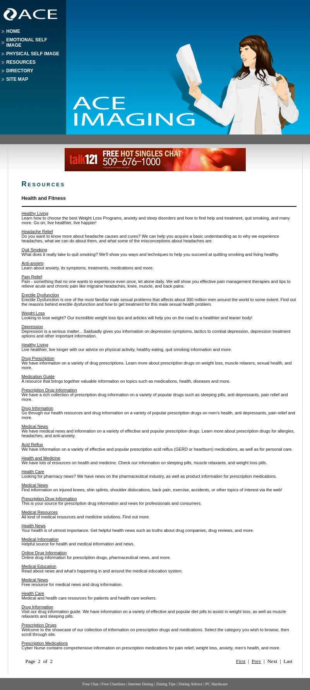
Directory (19, 70)
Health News (34, 525)
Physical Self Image (32, 53)
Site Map (17, 79)
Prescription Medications (45, 643)
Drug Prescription (38, 358)
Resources (21, 62)
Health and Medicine (41, 458)
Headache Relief (37, 231)
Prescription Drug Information (49, 390)
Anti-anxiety (33, 263)
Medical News (35, 426)
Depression (32, 326)
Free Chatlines (113, 684)
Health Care (33, 471)
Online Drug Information (44, 552)
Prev (256, 661)
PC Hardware (216, 684)
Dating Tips (166, 684)
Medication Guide (38, 376)
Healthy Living (35, 213)
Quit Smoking (34, 249)
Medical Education (39, 566)
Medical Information (40, 539)
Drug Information (37, 408)
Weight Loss (33, 313)
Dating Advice (190, 684)
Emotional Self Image (26, 42)
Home (13, 31)
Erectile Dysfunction (40, 295)
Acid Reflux (32, 444)
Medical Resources (40, 512)
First (240, 661)
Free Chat (90, 684)
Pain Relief (32, 276)
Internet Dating (140, 684)
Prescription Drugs (39, 625)
